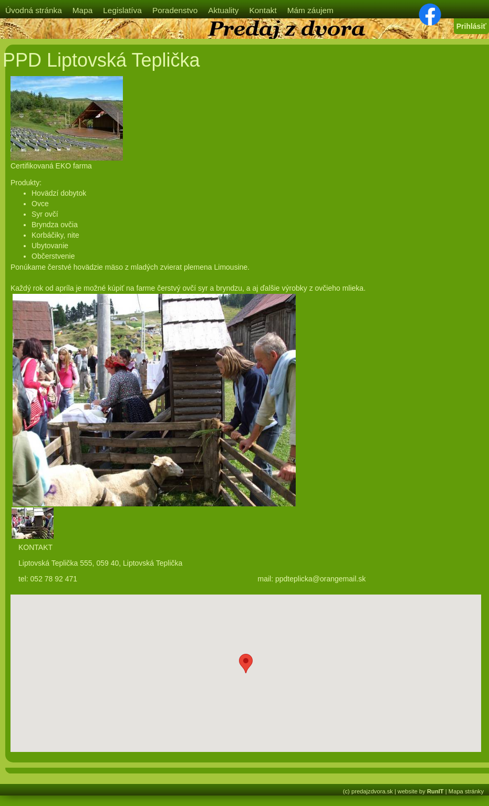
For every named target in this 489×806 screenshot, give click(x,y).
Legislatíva (122, 10)
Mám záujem (310, 10)
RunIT (435, 791)
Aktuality (223, 10)
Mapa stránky (466, 791)
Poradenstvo (174, 10)
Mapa (82, 10)
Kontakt (262, 10)
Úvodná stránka (33, 10)
